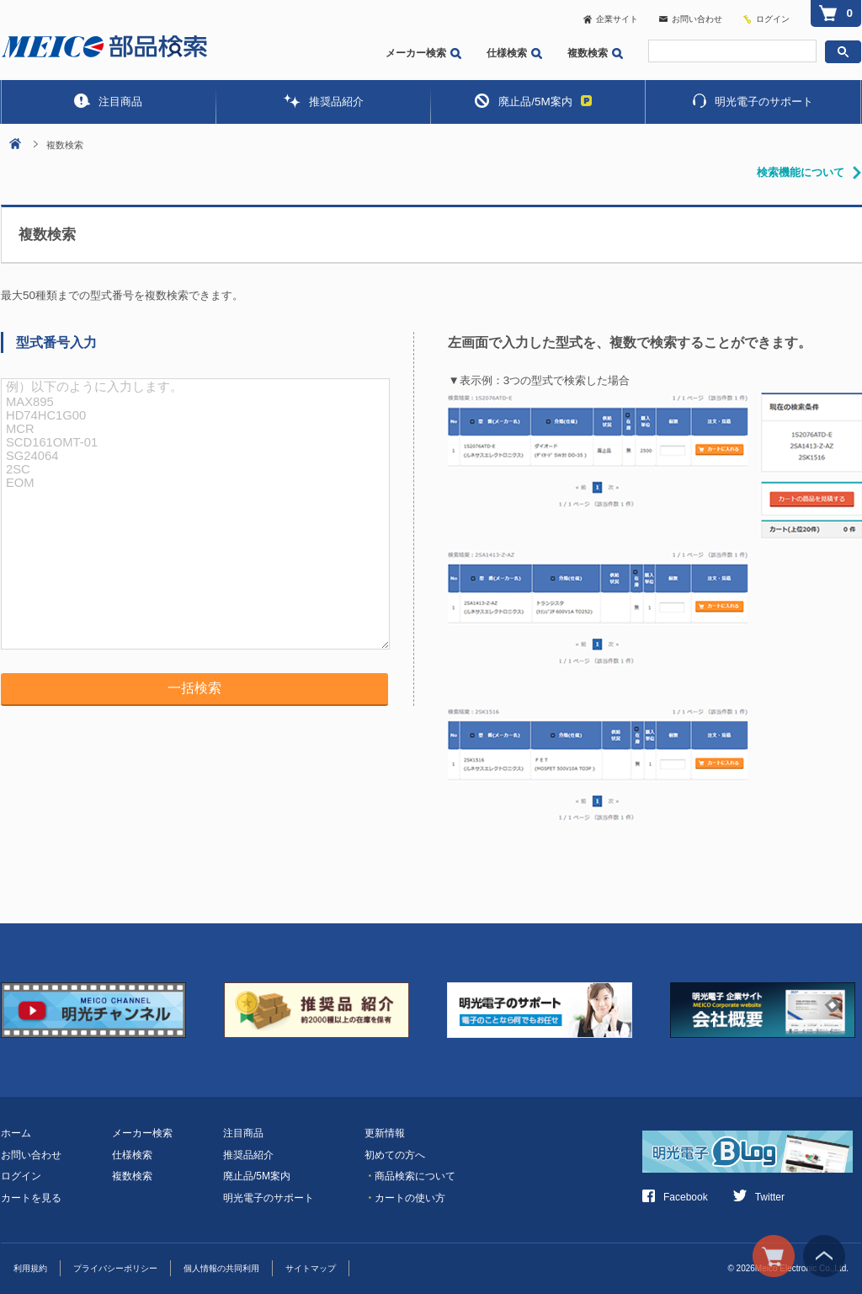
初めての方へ (394, 1155)
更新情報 (384, 1133)
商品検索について (409, 1176)
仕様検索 (514, 53)
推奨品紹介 (323, 101)
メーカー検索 (423, 53)
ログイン (773, 19)
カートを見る (31, 1198)
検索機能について (800, 172)
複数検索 (595, 53)
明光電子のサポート (753, 101)
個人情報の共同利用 (221, 1268)
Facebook (675, 1197)
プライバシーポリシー (115, 1268)
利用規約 (30, 1268)
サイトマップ (310, 1268)
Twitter (759, 1197)
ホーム (16, 1133)
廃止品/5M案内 (533, 101)
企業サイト (610, 19)
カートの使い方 (404, 1198)
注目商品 (108, 101)
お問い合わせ (690, 19)
